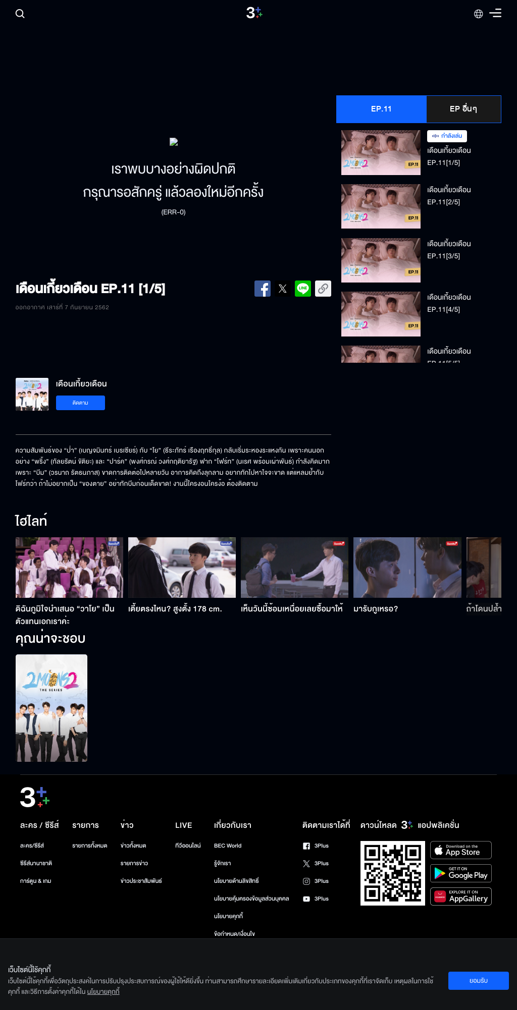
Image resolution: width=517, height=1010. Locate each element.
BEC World (227, 846)
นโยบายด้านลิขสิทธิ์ (236, 881)
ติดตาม (80, 403)
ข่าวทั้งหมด (133, 846)
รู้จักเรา (222, 863)
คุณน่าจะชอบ (51, 639)
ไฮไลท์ (31, 522)
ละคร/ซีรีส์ (32, 846)
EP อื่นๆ (463, 109)
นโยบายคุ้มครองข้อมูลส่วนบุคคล (251, 899)
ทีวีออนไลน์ (187, 846)
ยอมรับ (479, 981)
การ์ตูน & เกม (35, 881)
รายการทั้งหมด (89, 846)
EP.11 (381, 109)
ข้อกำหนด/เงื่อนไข (234, 934)
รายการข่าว (134, 863)
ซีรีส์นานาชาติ (36, 863)
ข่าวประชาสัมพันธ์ (141, 881)
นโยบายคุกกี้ (228, 916)
